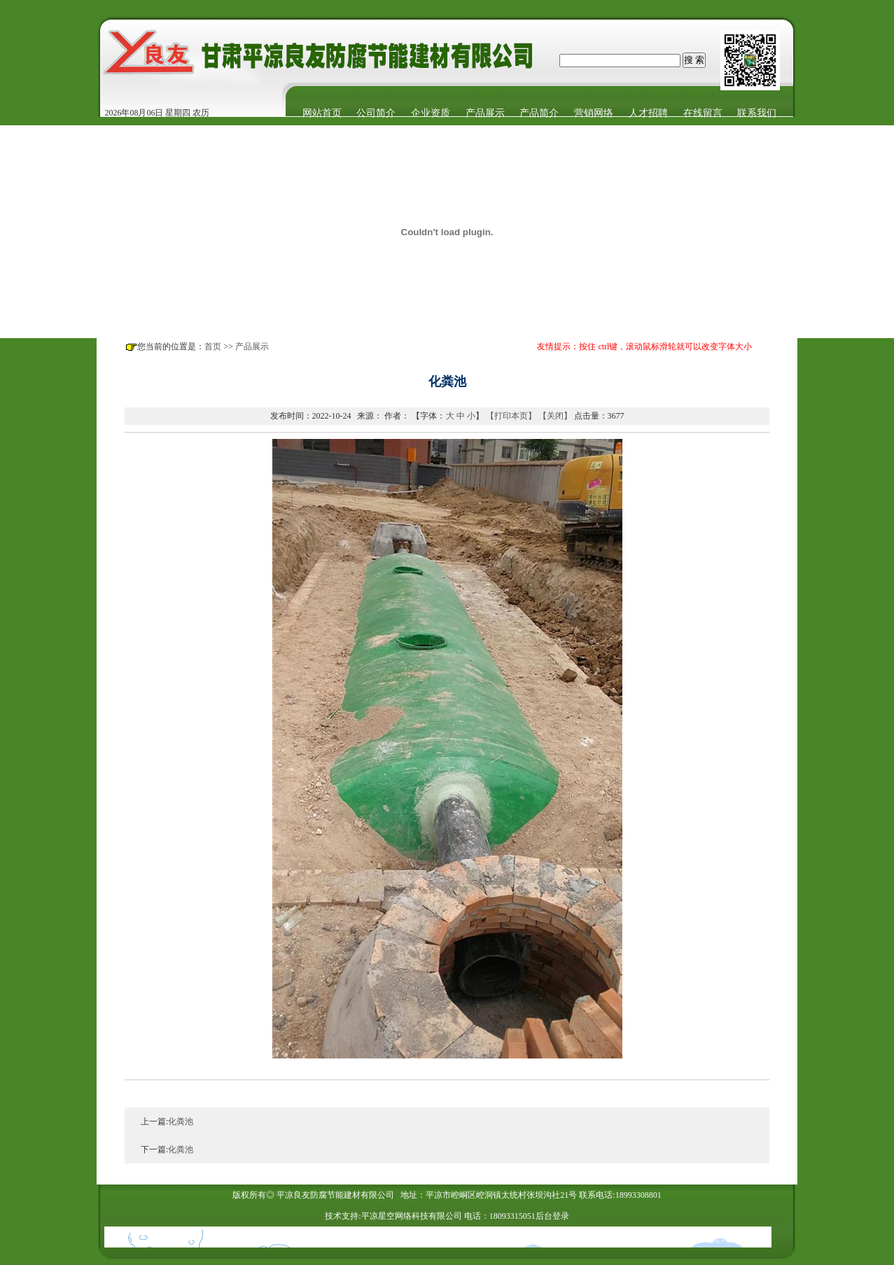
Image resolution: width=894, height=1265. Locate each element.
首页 (212, 346)
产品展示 (252, 346)
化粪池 (180, 1121)
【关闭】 (555, 416)
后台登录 (552, 1216)
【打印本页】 (511, 416)
